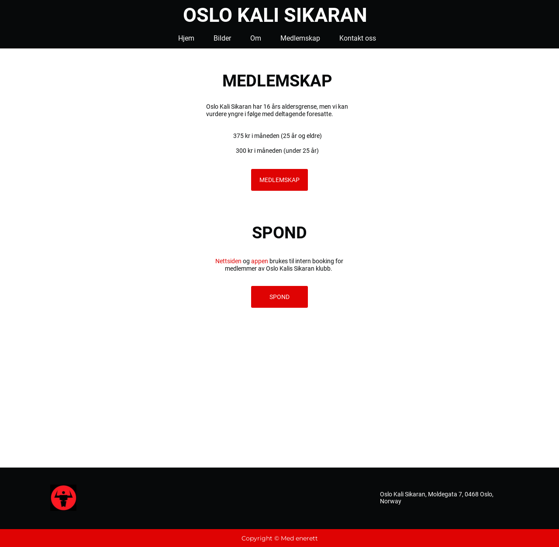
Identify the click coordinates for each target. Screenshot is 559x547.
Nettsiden (228, 261)
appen (259, 261)
